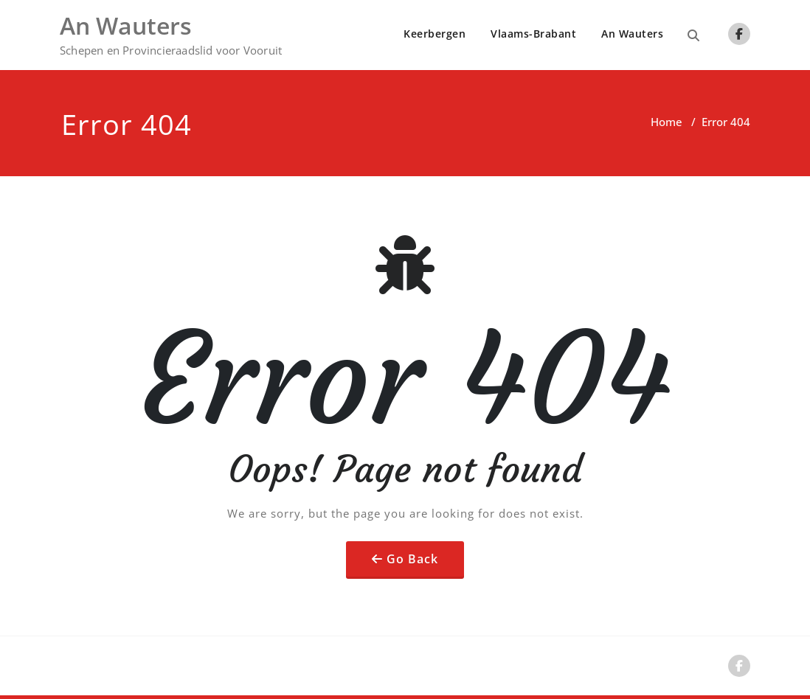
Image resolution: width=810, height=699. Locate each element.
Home (666, 121)
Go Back (412, 559)
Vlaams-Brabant (533, 34)
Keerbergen (434, 34)
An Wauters (632, 34)
